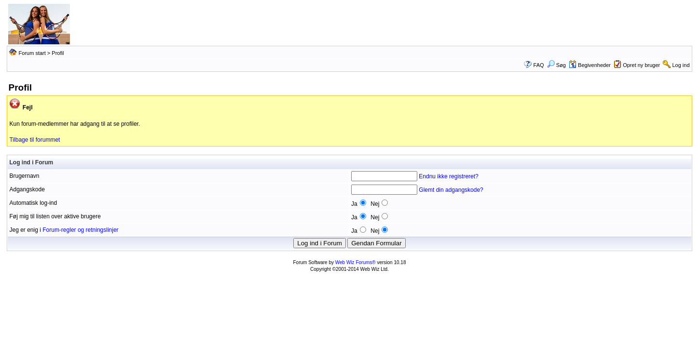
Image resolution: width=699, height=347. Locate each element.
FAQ (539, 65)
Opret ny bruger (641, 65)
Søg (556, 65)
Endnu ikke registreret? (448, 176)
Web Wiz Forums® (355, 262)
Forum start (32, 53)
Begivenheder (590, 65)
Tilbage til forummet (34, 139)
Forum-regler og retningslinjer (80, 230)
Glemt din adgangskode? (451, 190)
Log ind (680, 65)
